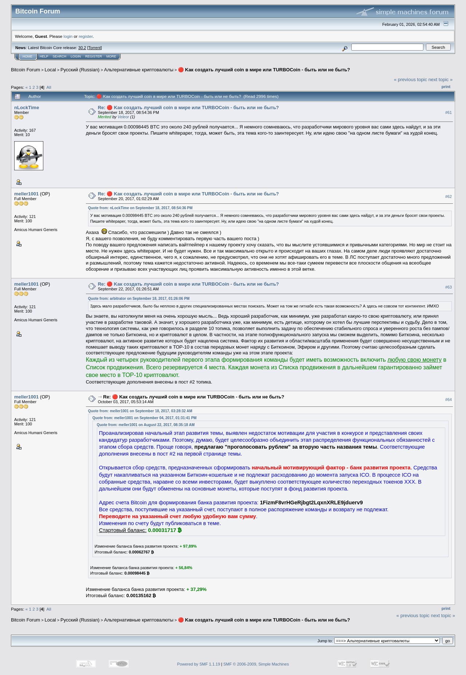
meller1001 (26, 193)
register (85, 36)
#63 (448, 287)
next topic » (441, 79)
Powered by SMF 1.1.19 (198, 664)
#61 (448, 112)
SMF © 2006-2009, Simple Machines (256, 664)
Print (446, 86)
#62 (448, 196)
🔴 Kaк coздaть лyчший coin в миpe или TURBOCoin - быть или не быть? (264, 69)
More (111, 56)
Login (76, 56)
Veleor (123, 117)
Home (27, 56)
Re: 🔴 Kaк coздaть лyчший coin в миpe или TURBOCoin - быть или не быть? (188, 107)
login (68, 36)
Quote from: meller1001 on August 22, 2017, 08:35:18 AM (146, 425)
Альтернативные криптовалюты (139, 69)
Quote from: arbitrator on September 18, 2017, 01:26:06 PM (139, 299)
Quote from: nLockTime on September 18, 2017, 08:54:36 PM (140, 208)
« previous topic (410, 79)
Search (60, 56)
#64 (448, 399)
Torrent (94, 47)
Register (93, 56)
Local (50, 69)
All (49, 87)
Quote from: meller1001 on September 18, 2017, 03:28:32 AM (140, 411)
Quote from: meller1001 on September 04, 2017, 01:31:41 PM (144, 418)
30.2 (82, 47)
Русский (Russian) (79, 69)
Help (44, 56)
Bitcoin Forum (25, 69)
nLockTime (26, 107)
